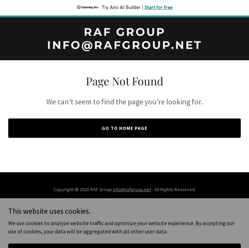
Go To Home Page (124, 128)
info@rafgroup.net (132, 189)
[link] (124, 46)
